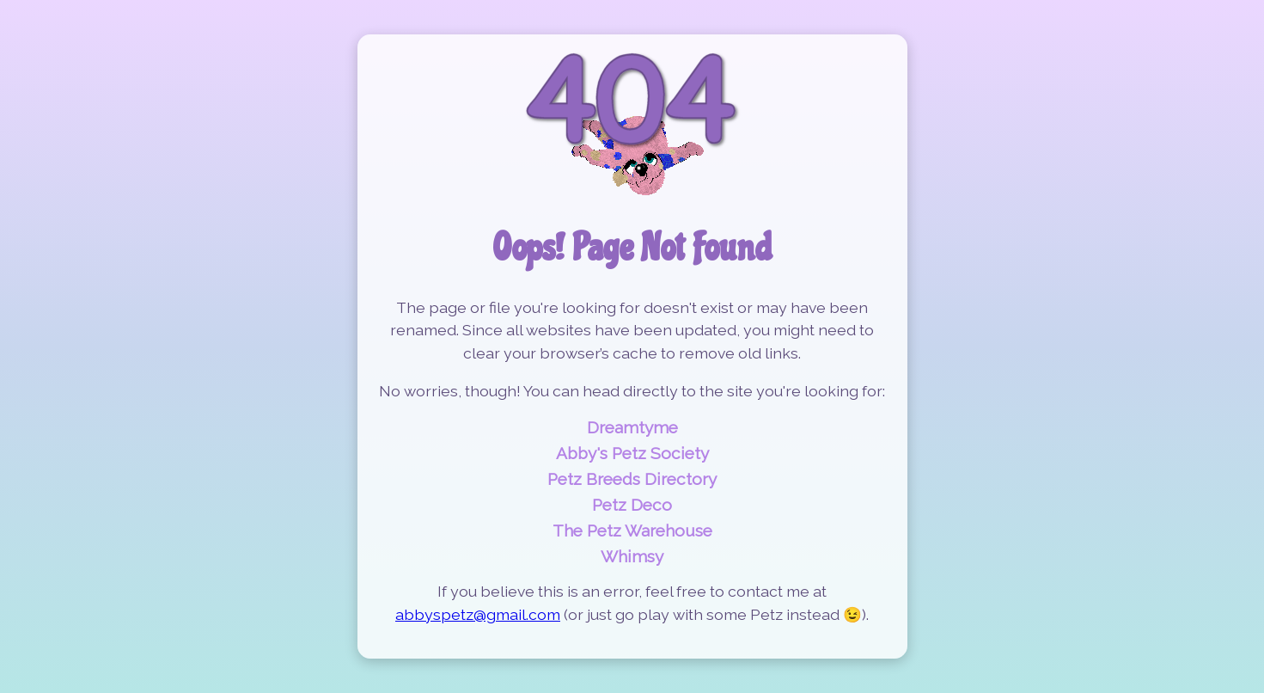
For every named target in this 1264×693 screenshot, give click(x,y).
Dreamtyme (632, 427)
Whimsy (632, 556)
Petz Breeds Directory (632, 478)
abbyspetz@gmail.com (477, 614)
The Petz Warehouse (632, 530)
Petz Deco (632, 504)
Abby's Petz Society (632, 453)
